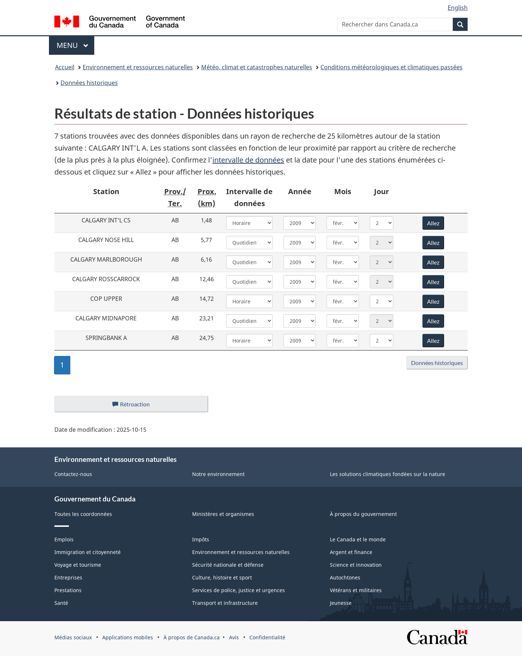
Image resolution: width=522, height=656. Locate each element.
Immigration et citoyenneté (87, 552)
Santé (61, 602)
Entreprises (68, 577)
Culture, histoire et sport (222, 577)
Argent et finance (351, 552)
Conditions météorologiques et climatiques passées (391, 67)
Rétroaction (136, 406)
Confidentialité (267, 637)
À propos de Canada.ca (191, 637)
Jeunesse (341, 602)
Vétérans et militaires (356, 590)
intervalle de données (248, 160)
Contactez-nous (73, 474)
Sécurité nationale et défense (228, 564)
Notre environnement (218, 474)
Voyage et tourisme (77, 564)
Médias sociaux (73, 637)
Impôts (200, 539)
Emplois (64, 539)
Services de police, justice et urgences (238, 590)
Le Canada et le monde (358, 539)
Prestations (68, 590)
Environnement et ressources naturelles (138, 67)
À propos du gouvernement (363, 514)
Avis (234, 637)
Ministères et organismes (223, 514)
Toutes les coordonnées (83, 514)
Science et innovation (356, 564)
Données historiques (89, 83)
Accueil (64, 67)
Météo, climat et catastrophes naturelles (256, 67)
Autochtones (345, 577)
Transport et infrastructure (225, 602)
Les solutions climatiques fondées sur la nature (387, 474)
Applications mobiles (127, 637)
